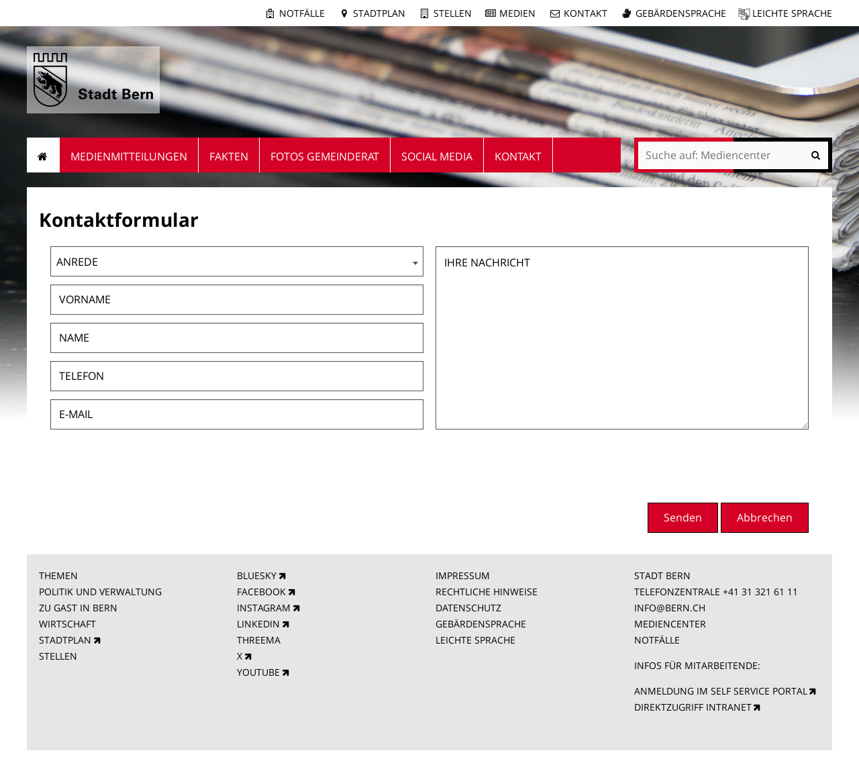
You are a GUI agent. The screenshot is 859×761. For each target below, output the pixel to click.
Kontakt (585, 13)
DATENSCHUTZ (468, 607)
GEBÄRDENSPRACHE (481, 623)
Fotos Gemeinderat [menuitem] (324, 156)
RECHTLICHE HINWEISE (487, 591)
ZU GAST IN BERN (78, 607)
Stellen (453, 13)
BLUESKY (256, 575)
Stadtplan (379, 13)
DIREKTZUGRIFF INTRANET (693, 707)
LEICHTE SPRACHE (475, 639)
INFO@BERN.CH (669, 607)
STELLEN (58, 656)
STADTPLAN (65, 639)
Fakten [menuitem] (228, 156)
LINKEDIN (258, 623)
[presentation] (707, 464)
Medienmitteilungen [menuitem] (128, 156)
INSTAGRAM (264, 607)
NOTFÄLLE (657, 639)
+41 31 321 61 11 (760, 591)
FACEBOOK (261, 591)
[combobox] (237, 261)
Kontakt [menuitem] (518, 156)
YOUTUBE (258, 672)
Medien (517, 13)
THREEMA (259, 639)
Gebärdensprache (681, 13)
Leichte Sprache (792, 13)
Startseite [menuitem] (43, 155)
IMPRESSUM (463, 575)
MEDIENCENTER (670, 623)
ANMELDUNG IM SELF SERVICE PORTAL (720, 690)
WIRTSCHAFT (67, 623)
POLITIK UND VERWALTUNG (100, 591)
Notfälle (302, 13)
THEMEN (58, 575)
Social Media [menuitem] (436, 156)
